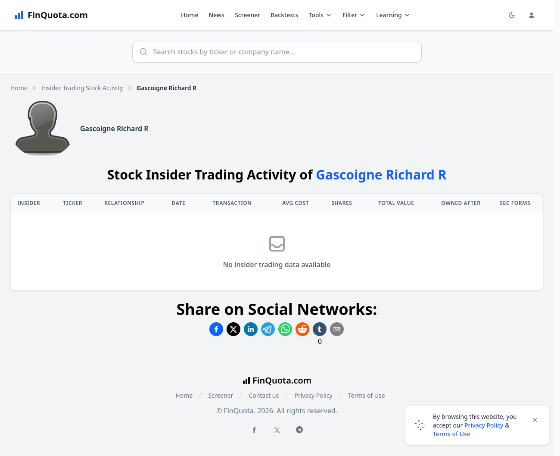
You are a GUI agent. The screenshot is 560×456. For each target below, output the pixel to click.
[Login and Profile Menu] (531, 15)
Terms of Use (366, 395)
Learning (393, 15)
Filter (354, 15)
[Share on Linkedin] (251, 329)
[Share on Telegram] (268, 329)
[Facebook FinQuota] (254, 429)
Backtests (284, 15)
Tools (320, 15)
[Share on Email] (337, 329)
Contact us (264, 395)
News (216, 15)
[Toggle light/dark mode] (512, 15)
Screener (247, 15)
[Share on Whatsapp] (285, 329)
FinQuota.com (281, 380)
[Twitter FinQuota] (277, 430)
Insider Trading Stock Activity (82, 88)
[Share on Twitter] (233, 329)
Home (189, 15)
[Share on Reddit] (302, 329)
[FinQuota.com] (51, 15)
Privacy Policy (313, 395)
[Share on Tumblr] (320, 329)
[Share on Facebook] (216, 329)
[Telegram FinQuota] (299, 429)
